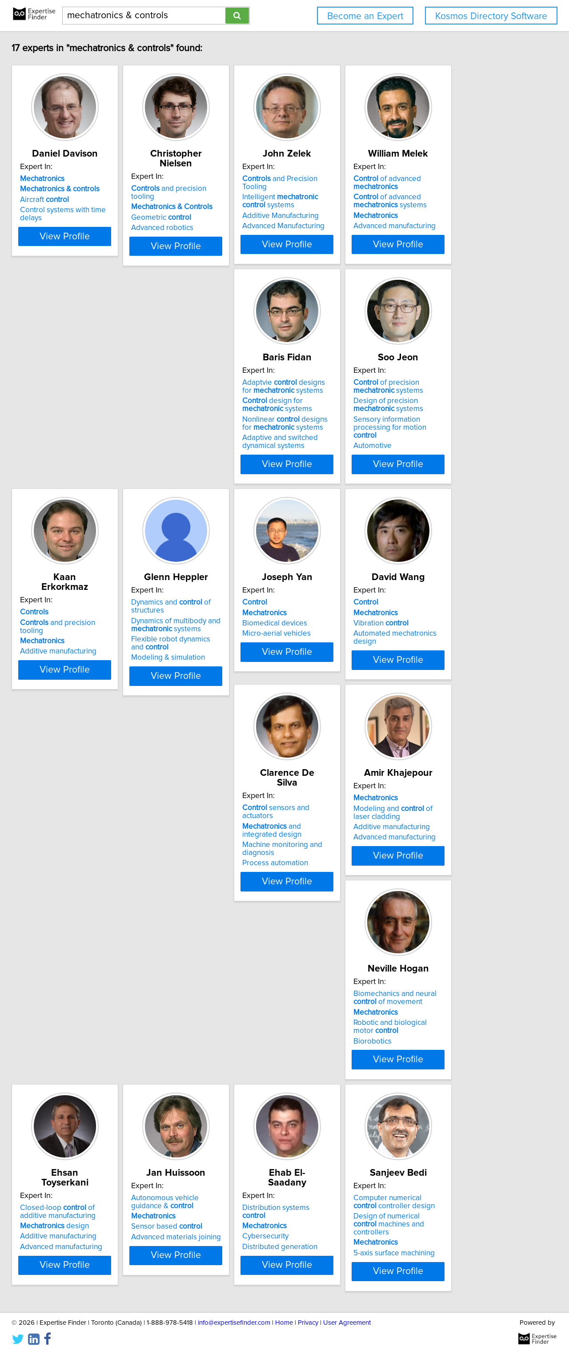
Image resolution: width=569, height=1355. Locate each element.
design (194, 856)
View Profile (82, 260)
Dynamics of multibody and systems (471, 421)
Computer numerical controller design (72, 1062)
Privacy (308, 1322)
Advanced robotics (191, 210)
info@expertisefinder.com (234, 1322)
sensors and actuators (343, 618)
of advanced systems (463, 201)
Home (284, 1322)
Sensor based (328, 867)
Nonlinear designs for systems (74, 440)
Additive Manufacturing (331, 208)
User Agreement (347, 1322)
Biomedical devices (58, 639)
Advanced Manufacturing (334, 218)
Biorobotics (45, 885)
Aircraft (50, 200)
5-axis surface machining (67, 1105)
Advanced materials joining (338, 877)
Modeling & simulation (463, 454)
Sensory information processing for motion (212, 440)
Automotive (179, 454)
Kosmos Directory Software (491, 16)
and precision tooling (210, 179)
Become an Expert (365, 16)
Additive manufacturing (331, 430)
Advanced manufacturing (467, 226)
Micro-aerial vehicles (60, 649)
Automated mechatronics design (213, 649)
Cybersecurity (449, 859)
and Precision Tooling (343, 179)
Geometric (190, 200)
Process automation (326, 665)
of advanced (460, 183)
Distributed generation (463, 869)
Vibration (187, 639)
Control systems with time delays (81, 210)
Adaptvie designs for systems (73, 403)
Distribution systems (472, 838)
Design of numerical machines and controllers (71, 1080)
